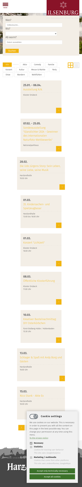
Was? (8, 20)
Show (8, 75)
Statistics (36, 446)
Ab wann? (11, 37)
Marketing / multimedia (43, 457)
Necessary (36, 443)
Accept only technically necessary (52, 471)
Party (54, 69)
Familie (51, 64)
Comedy (37, 64)
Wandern (21, 75)
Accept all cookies (52, 477)
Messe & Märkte (38, 69)
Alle (7, 64)
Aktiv (25, 64)
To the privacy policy (39, 438)
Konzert (9, 69)
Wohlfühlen (37, 75)
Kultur (21, 69)
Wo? (7, 28)
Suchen (12, 50)
